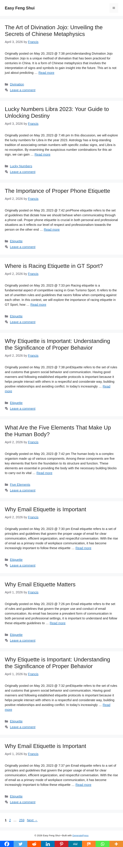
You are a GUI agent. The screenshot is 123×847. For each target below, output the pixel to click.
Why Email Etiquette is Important (45, 509)
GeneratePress (80, 835)
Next (32, 820)
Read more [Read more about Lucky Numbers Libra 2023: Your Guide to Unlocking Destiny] (42, 154)
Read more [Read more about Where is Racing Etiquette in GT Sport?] (38, 304)
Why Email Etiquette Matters (40, 584)
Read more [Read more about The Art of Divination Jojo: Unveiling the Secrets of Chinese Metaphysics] (46, 72)
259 (22, 820)
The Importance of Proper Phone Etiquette (57, 191)
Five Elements (20, 484)
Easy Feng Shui (20, 8)
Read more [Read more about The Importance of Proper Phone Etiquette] (52, 229)
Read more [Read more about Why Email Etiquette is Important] (83, 548)
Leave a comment (22, 90)
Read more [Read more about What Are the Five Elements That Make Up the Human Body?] (44, 473)
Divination (17, 84)
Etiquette (16, 241)
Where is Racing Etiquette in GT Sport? (54, 266)
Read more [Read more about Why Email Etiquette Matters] (58, 623)
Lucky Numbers (21, 166)
